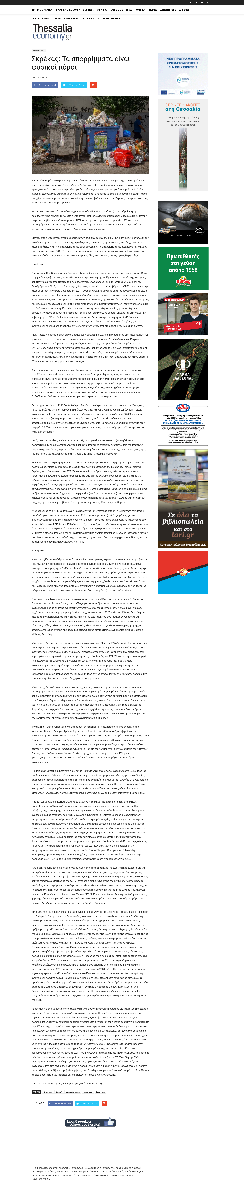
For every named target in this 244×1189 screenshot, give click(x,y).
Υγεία (129, 9)
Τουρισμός (116, 9)
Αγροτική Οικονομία (67, 9)
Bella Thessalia (42, 18)
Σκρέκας (48, 1092)
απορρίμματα (73, 1092)
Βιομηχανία (44, 9)
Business (88, 9)
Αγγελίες (184, 9)
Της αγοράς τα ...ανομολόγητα (100, 18)
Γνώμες (153, 9)
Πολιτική (140, 9)
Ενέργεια (101, 9)
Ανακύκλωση (39, 50)
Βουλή (59, 1092)
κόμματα (87, 1092)
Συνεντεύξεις (168, 9)
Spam (58, 18)
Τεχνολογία (71, 18)
